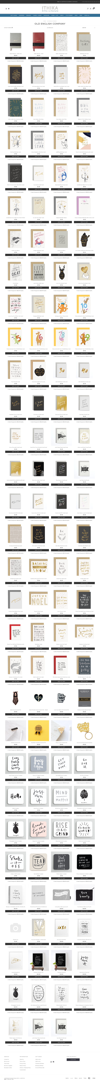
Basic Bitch (8, 1076)
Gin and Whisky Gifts (39, 1067)
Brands (28, 15)
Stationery (69, 15)
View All (87, 15)
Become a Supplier (8, 1065)
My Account (6, 1061)
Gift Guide (14, 15)
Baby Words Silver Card (61, 53)
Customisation (23, 1069)
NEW (81, 15)
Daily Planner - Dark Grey (16, 53)
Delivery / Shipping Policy (25, 1067)
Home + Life (54, 15)
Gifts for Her (38, 1061)
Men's (62, 15)
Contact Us (6, 1059)
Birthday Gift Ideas (39, 1065)
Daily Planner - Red (38, 53)
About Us (22, 1059)
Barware (46, 15)
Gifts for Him (38, 1059)
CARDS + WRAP (37, 15)
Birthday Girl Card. (84, 53)
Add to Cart (15, 58)
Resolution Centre (8, 1067)
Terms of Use (22, 1061)
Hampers (21, 15)
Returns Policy (23, 1065)
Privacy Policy (23, 1063)
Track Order (6, 1063)
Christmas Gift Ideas (39, 1063)
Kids (76, 15)
